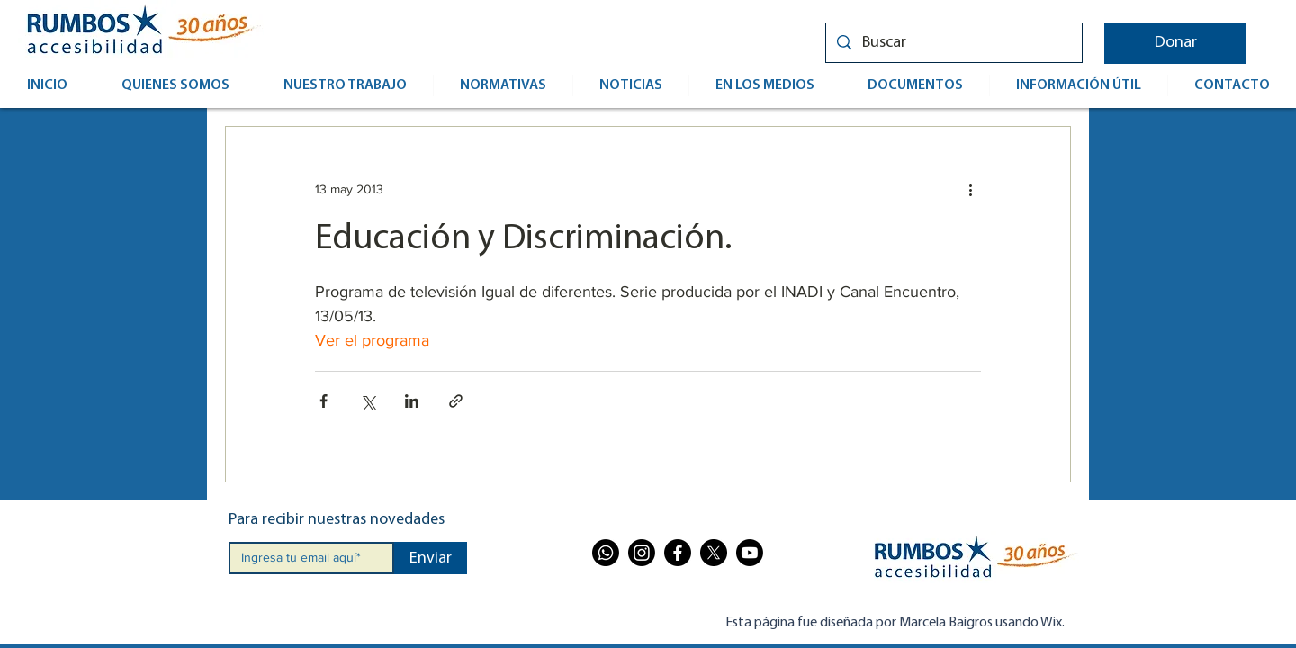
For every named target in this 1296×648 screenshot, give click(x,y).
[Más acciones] (970, 190)
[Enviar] (430, 558)
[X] (713, 552)
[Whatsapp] (605, 552)
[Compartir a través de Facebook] (323, 401)
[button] (1175, 43)
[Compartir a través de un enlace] (455, 401)
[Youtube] (749, 552)
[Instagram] (641, 552)
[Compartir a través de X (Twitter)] (367, 401)
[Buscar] (953, 42)
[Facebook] (677, 552)
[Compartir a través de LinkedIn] (411, 401)
